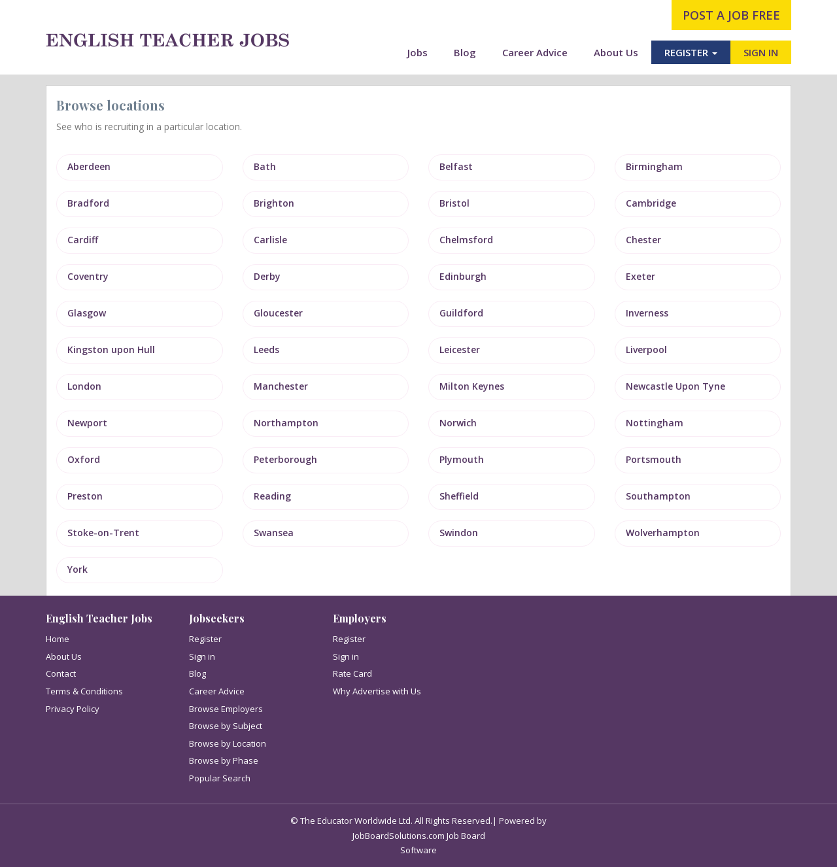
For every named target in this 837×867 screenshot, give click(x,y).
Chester (643, 239)
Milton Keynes (471, 386)
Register (205, 639)
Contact (61, 673)
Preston (85, 496)
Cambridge (651, 203)
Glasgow (86, 313)
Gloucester (278, 313)
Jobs (417, 52)
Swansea (274, 532)
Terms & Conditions (84, 691)
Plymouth (461, 459)
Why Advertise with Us (377, 691)
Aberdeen (89, 166)
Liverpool (646, 349)
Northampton (286, 422)
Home (57, 639)
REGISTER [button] (690, 52)
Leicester (459, 349)
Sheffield (459, 496)
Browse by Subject (225, 726)
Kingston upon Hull (111, 349)
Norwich (458, 422)
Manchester (281, 386)
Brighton (274, 203)
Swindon (458, 532)
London (84, 386)
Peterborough (285, 459)
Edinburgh (463, 276)
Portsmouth (653, 459)
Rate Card (352, 673)
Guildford (461, 313)
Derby (267, 276)
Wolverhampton (663, 532)
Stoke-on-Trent (103, 532)
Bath (265, 166)
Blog (465, 52)
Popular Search (219, 778)
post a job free (731, 15)
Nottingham (654, 422)
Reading (272, 496)
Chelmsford (466, 239)
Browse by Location (227, 743)
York (77, 569)
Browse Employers (226, 709)
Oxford (83, 459)
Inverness (647, 313)
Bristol (454, 203)
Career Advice (535, 52)
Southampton (658, 496)
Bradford (88, 203)
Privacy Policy (72, 709)
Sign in (202, 656)
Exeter (640, 276)
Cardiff (82, 239)
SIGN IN (760, 52)
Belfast (456, 166)
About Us (616, 52)
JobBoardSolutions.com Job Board (418, 836)
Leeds (266, 349)
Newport (87, 422)
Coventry (88, 276)
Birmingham (654, 166)
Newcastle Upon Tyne (675, 386)
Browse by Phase (223, 760)
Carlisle (270, 239)
